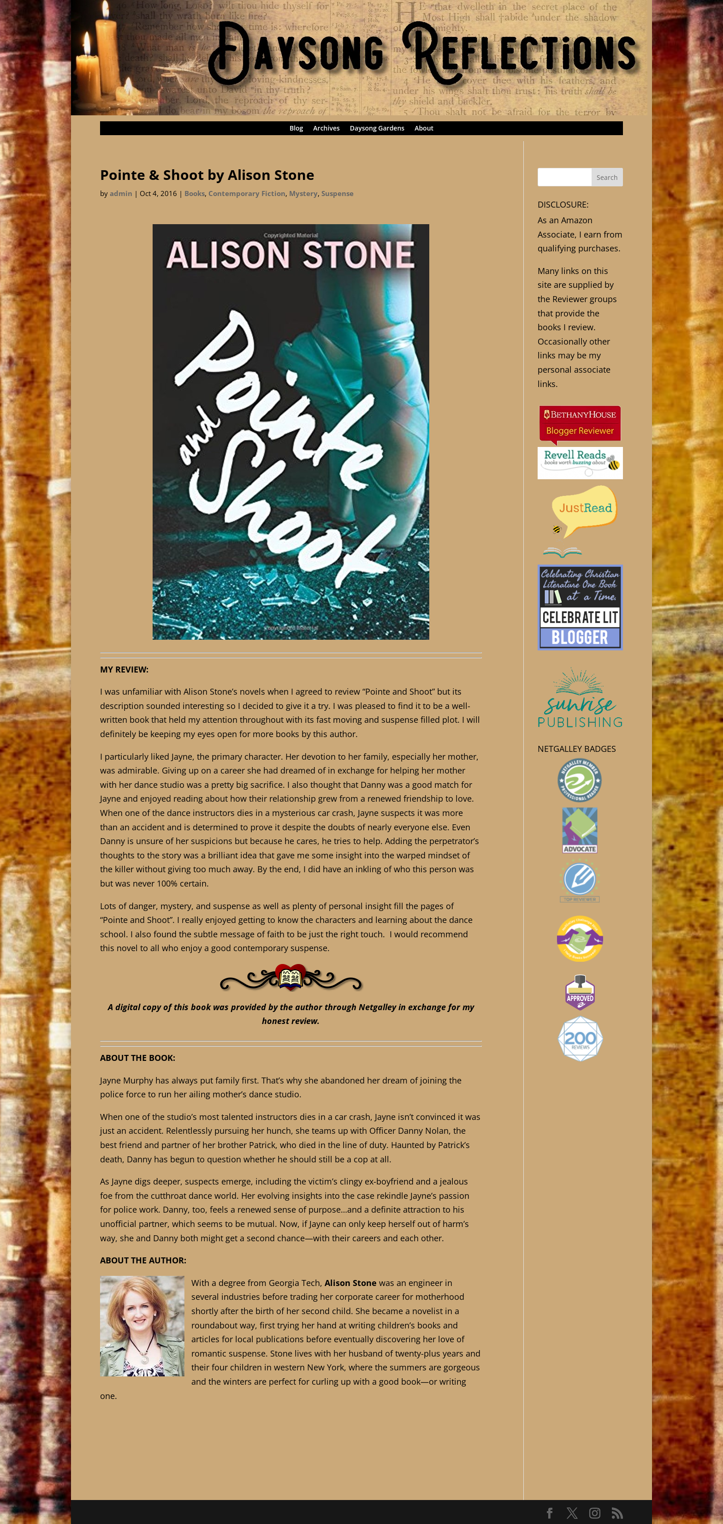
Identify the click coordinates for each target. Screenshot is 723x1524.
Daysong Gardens (377, 128)
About (424, 128)
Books (194, 193)
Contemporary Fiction (246, 193)
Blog (296, 128)
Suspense (337, 193)
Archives (326, 128)
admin (121, 193)
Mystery (303, 193)
